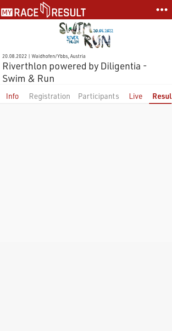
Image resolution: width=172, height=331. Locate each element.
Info (12, 96)
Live (136, 96)
